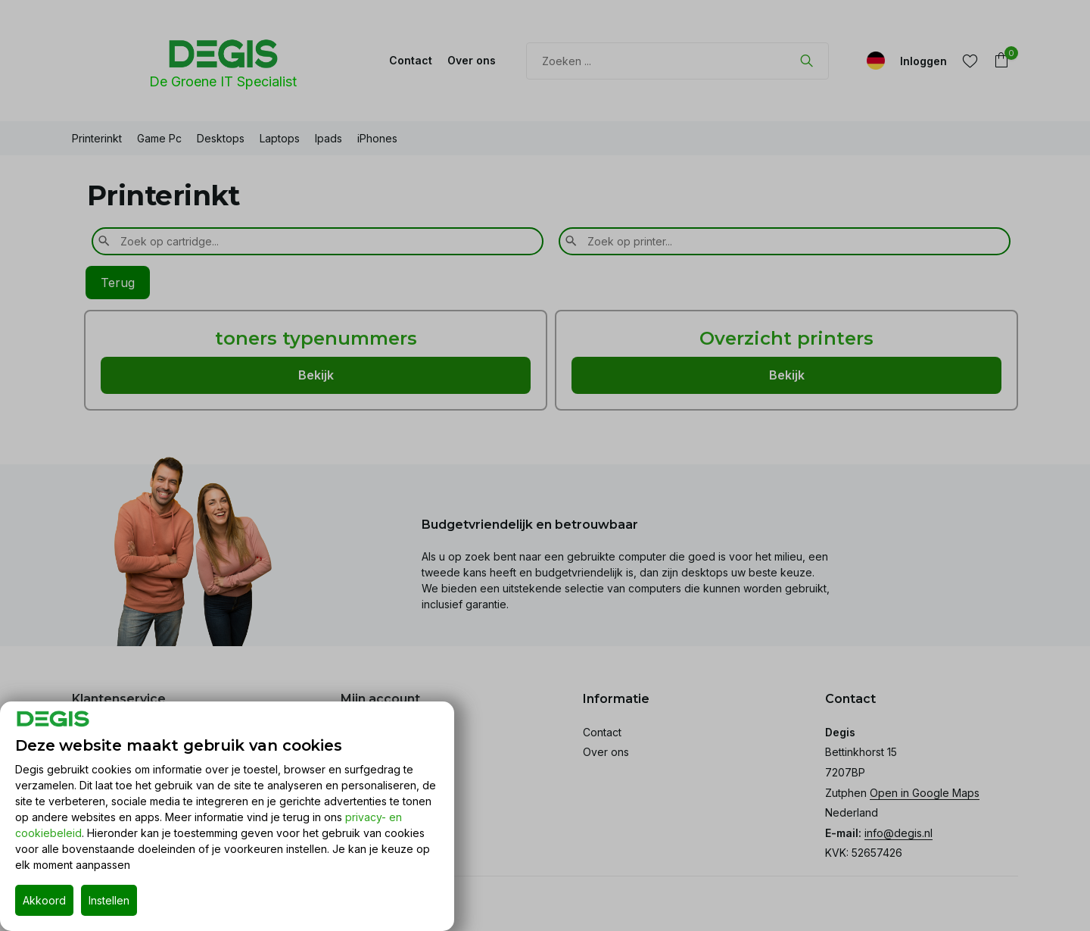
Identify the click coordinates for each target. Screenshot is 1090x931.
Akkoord (44, 900)
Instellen (109, 900)
